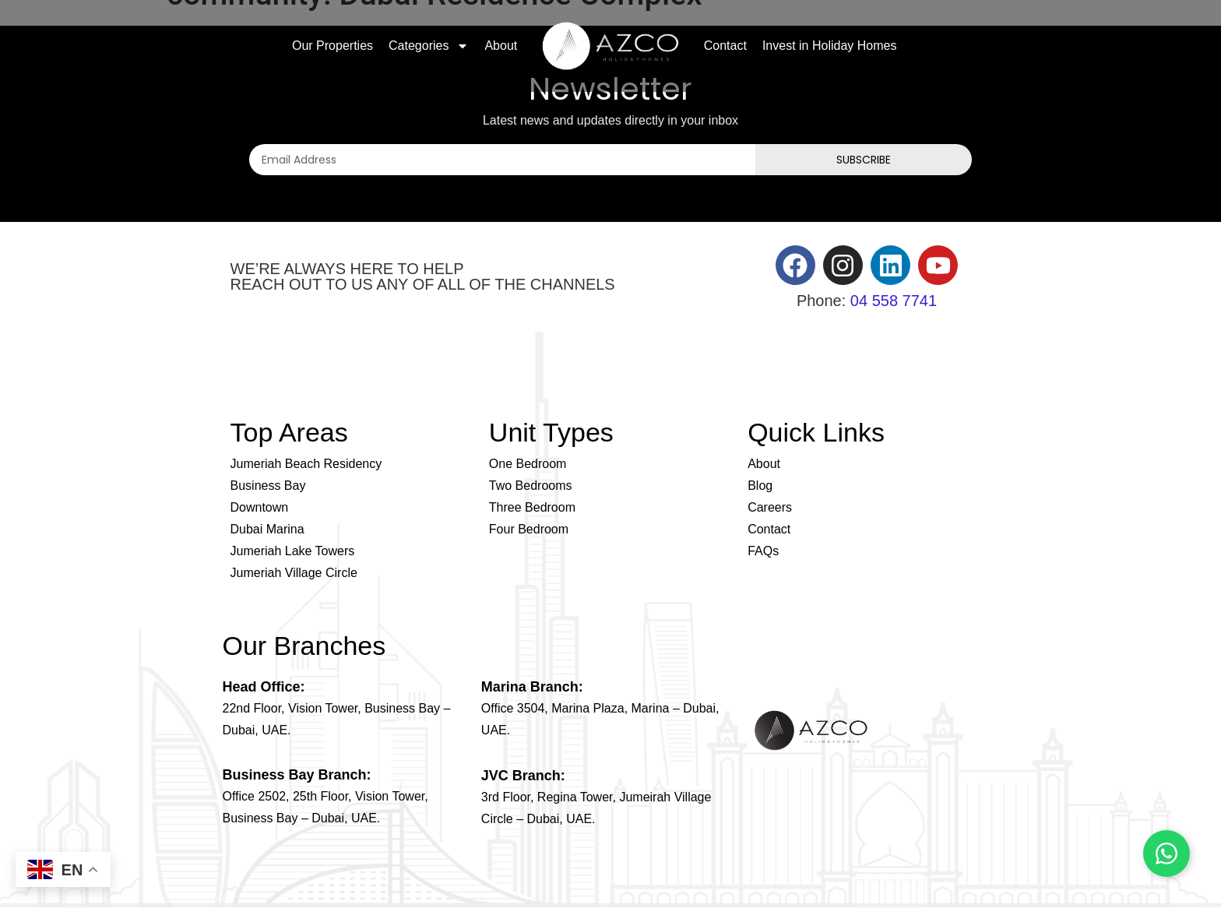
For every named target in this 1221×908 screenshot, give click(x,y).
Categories (429, 46)
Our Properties (332, 45)
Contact (725, 45)
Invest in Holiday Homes (829, 45)
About (500, 45)
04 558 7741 (893, 300)
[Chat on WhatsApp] (1166, 853)
